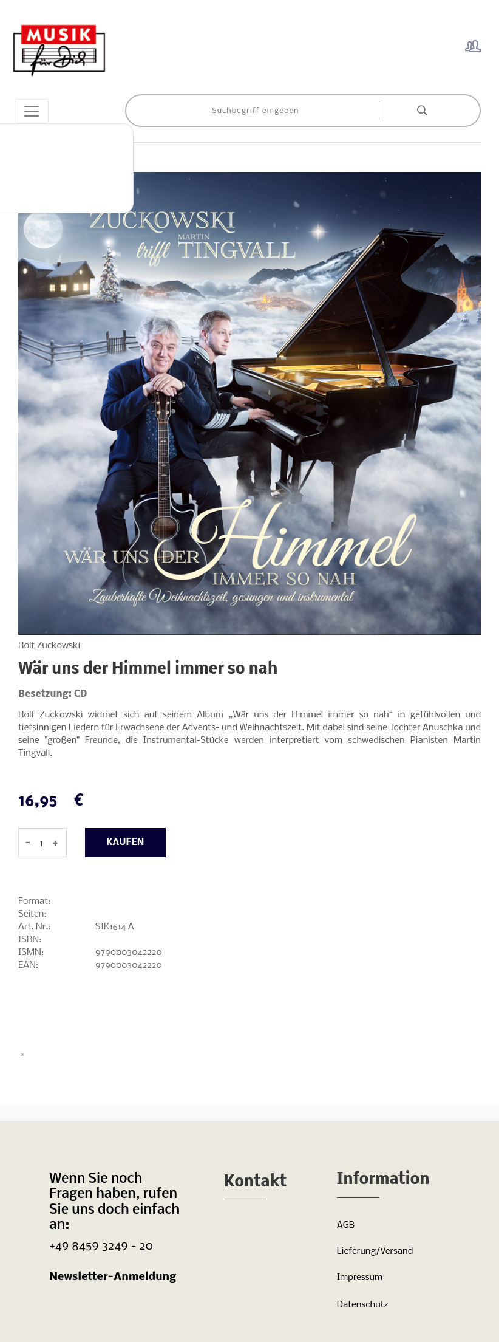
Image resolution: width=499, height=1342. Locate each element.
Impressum (359, 1277)
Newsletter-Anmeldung (112, 1277)
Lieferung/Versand (375, 1251)
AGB (346, 1225)
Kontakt (255, 1182)
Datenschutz (363, 1305)
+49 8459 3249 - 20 (101, 1246)
